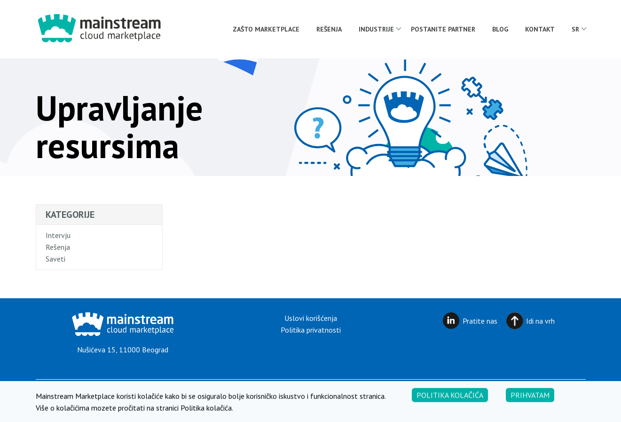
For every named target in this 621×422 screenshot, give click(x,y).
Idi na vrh (540, 321)
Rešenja (329, 29)
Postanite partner (443, 29)
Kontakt (540, 29)
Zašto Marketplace (266, 29)
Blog (500, 29)
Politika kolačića (450, 398)
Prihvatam (530, 398)
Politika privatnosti (311, 329)
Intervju (58, 235)
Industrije (376, 29)
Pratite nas (480, 321)
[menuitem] (575, 29)
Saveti (55, 258)
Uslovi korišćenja (310, 318)
